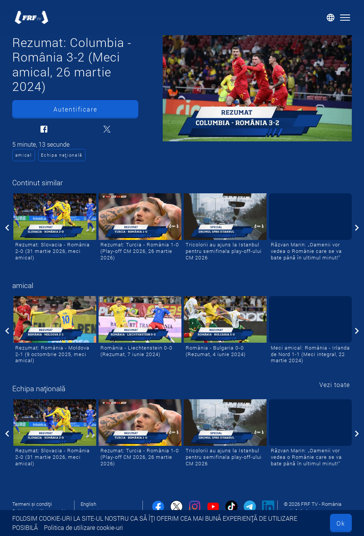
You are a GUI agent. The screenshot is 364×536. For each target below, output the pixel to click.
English (88, 504)
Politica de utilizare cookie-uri (83, 527)
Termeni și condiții (32, 504)
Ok (340, 523)
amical (23, 154)
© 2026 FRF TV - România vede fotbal (312, 507)
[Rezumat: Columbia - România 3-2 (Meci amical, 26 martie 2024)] (257, 88)
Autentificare (75, 109)
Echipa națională (62, 154)
